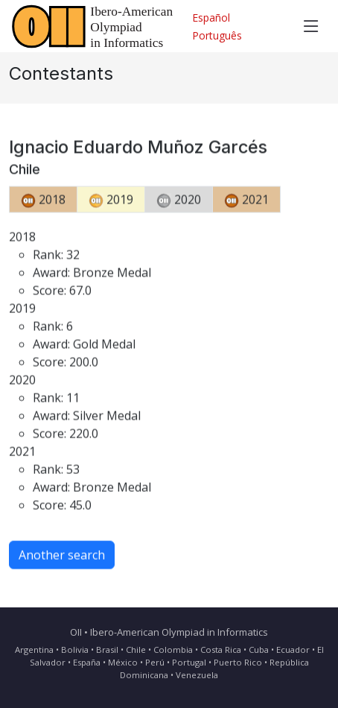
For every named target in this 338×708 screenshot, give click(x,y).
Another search (62, 559)
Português (217, 35)
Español (211, 17)
